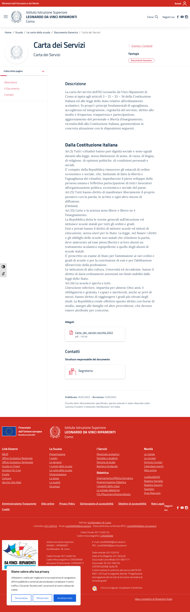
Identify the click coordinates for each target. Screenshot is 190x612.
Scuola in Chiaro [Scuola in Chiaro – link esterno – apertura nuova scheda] (11, 466)
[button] (24, 71)
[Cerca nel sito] (152, 17)
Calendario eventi (153, 466)
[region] (44, 585)
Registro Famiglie (153, 481)
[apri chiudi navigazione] (6, 17)
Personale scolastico (108, 454)
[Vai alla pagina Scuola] (19, 32)
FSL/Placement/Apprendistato (114, 494)
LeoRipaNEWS (152, 477)
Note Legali (157, 504)
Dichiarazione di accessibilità (96, 504)
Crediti (6, 509)
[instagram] (186, 16)
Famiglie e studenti (107, 458)
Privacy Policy (67, 504)
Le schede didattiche (108, 490)
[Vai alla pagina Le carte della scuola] (38, 32)
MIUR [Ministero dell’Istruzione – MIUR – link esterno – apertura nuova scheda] (5, 454)
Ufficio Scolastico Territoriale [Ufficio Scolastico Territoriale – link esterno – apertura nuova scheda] (17, 462)
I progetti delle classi (108, 486)
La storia (54, 478)
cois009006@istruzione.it (78, 526)
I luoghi (53, 458)
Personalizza (21, 598)
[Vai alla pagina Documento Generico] (66, 32)
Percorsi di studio (106, 462)
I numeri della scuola (60, 466)
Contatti (9, 95)
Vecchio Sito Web (11, 482)
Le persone (55, 462)
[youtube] (182, 16)
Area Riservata (152, 493)
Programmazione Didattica (111, 482)
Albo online (150, 470)
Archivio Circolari (153, 462)
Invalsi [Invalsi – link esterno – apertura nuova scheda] (5, 474)
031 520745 (50, 526)
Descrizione (10, 82)
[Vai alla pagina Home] (8, 32)
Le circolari (150, 458)
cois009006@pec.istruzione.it (141, 526)
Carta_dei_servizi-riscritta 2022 (94, 333)
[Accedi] (181, 3)
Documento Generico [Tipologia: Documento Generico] (141, 60)
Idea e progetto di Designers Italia (153, 599)
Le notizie (149, 454)
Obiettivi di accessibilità (132, 504)
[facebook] (177, 16)
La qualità (54, 482)
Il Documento (11, 88)
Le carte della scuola (60, 470)
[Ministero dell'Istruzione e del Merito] (20, 3)
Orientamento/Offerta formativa (115, 478)
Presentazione (57, 454)
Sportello (149, 489)
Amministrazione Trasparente (19, 504)
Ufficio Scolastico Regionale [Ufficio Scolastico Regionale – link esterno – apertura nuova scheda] (17, 458)
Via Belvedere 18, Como (99, 522)
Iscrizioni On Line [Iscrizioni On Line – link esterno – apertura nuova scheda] (11, 470)
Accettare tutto (64, 598)
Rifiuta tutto (43, 598)
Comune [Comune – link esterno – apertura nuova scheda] (6, 478)
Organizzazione (57, 474)
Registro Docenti (153, 485)
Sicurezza (54, 486)
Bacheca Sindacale (107, 466)
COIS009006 (106, 535)
